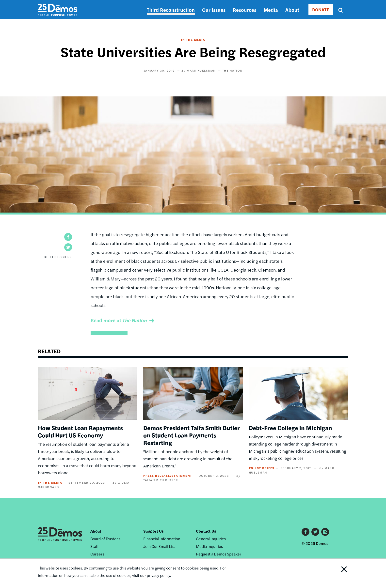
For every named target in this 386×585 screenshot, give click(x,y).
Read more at (119, 320)
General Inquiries (211, 538)
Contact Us (206, 531)
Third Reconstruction (171, 9)
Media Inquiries (209, 546)
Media (271, 9)
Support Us (153, 531)
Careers (97, 554)
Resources (244, 9)
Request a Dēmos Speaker (218, 554)
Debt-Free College (58, 257)
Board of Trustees (105, 538)
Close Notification (338, 572)
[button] (68, 237)
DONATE (320, 9)
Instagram (325, 532)
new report (141, 252)
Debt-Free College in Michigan (290, 427)
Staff (94, 546)
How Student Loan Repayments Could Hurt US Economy (80, 431)
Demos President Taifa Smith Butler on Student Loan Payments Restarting (191, 434)
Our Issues (213, 9)
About (292, 9)
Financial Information (161, 538)
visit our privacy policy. (151, 575)
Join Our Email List (159, 546)
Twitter (315, 532)
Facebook (305, 532)
